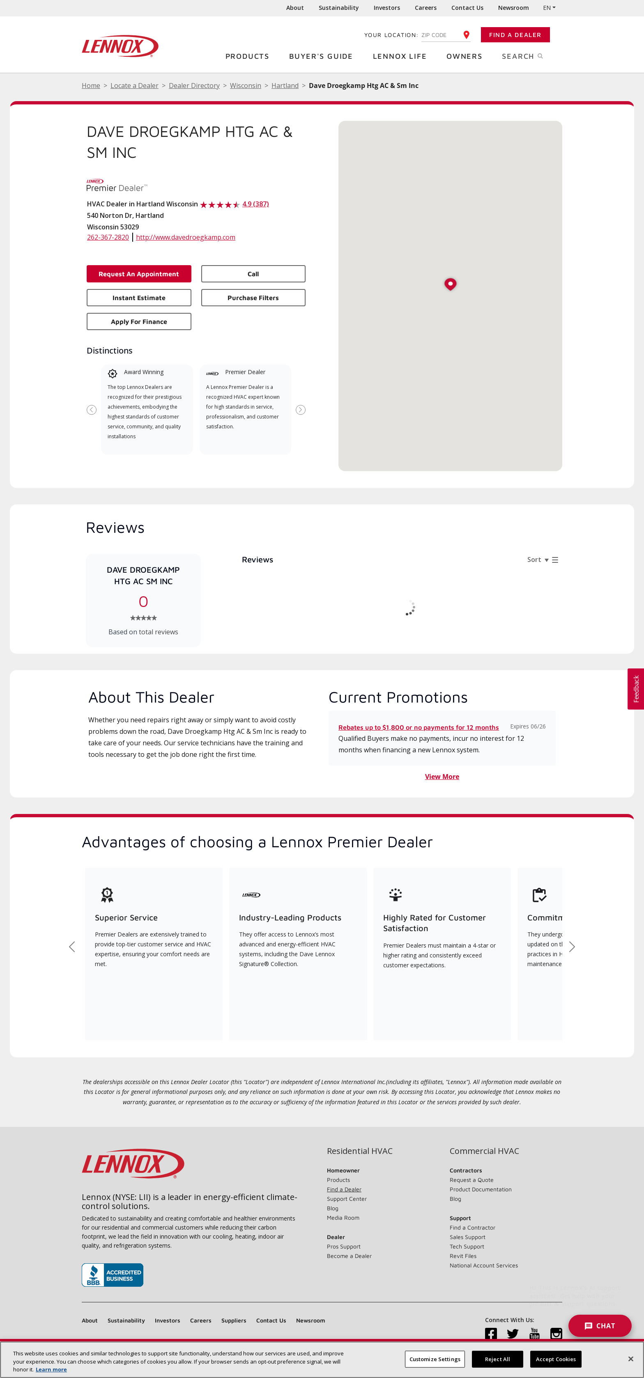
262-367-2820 (108, 237)
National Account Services (484, 1265)
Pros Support (344, 1246)
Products (250, 56)
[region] (322, 1359)
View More (442, 776)
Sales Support (467, 1236)
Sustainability (339, 8)
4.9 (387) (255, 203)
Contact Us (467, 8)
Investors (387, 8)
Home (91, 85)
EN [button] (547, 8)
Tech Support (467, 1246)
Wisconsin (245, 85)
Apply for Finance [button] (139, 321)
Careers (426, 8)
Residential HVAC (360, 1151)
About (295, 8)
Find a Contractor (472, 1227)
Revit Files (463, 1255)
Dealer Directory (194, 85)
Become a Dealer (349, 1255)
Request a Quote (472, 1179)
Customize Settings (434, 1358)
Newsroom (513, 8)
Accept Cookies (556, 1358)
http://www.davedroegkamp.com (185, 237)
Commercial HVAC (484, 1151)
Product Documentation (481, 1189)
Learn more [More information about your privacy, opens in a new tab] (51, 1369)
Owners (467, 56)
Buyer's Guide (324, 56)
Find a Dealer (515, 34)
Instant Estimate (139, 297)
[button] (450, 285)
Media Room (343, 1217)
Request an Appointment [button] (139, 273)
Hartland (285, 85)
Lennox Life (403, 56)
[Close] (631, 1359)
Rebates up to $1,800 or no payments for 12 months (418, 727)
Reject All (497, 1358)
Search (532, 55)
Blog (332, 1208)
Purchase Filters (253, 297)
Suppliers (233, 1320)
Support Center (347, 1198)
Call (253, 273)
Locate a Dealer (134, 85)
